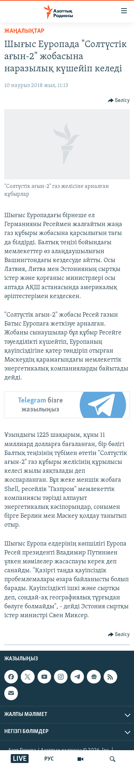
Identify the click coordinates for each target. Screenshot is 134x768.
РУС (49, 759)
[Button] (119, 100)
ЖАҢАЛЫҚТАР (24, 31)
